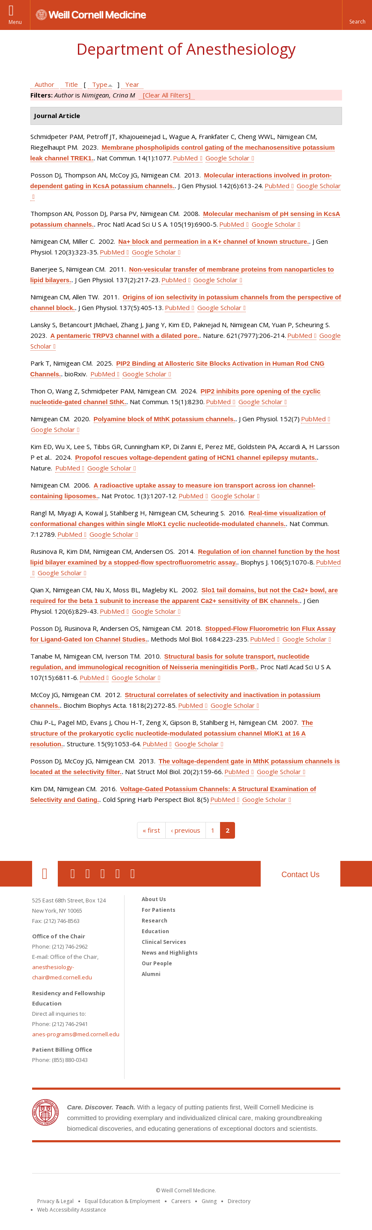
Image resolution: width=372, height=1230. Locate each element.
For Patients (159, 910)
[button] (357, 15)
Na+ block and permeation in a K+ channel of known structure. (214, 241)
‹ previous (185, 830)
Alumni (151, 974)
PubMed (185, 158)
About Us (154, 899)
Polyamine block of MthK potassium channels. (164, 419)
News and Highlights (170, 952)
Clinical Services (164, 942)
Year (132, 84)
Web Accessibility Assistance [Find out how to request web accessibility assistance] (71, 1209)
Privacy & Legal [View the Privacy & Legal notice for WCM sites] (55, 1201)
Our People (157, 963)
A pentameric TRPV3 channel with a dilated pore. (125, 335)
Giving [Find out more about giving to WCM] (209, 1201)
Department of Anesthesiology (186, 48)
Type (99, 84)
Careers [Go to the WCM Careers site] (180, 1201)
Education (155, 931)
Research (154, 920)
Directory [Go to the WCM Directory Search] (239, 1201)
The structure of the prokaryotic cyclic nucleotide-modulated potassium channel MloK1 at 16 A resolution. (171, 733)
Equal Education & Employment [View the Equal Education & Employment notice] (122, 1201)
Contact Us (300, 874)
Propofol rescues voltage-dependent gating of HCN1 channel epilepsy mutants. (196, 457)
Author (44, 84)
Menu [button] (15, 22)
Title (71, 84)
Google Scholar (227, 158)
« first (151, 830)
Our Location (45, 874)
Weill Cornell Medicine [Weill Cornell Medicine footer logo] (186, 1159)
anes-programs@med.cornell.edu (75, 1034)
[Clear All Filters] (166, 95)
